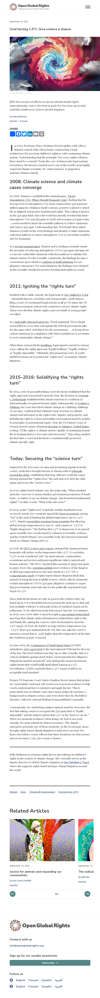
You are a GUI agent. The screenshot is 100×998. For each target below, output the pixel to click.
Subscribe (48, 963)
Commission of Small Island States (51, 645)
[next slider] (12, 894)
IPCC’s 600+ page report (38, 548)
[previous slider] (87, 894)
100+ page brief (33, 649)
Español (13, 121)
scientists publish (43, 568)
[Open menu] (87, 7)
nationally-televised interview (32, 322)
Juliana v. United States (75, 426)
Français (23, 121)
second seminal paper (27, 246)
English (20, 980)
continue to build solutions (57, 262)
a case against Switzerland (74, 614)
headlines (46, 345)
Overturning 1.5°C (68, 792)
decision (53, 426)
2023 (16, 568)
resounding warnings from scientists (48, 521)
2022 (74, 564)
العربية (58, 980)
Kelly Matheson (19, 116)
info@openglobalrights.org (27, 945)
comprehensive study (22, 575)
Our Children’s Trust (76, 295)
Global (13, 792)
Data (23, 792)
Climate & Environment (42, 792)
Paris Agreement (69, 513)
